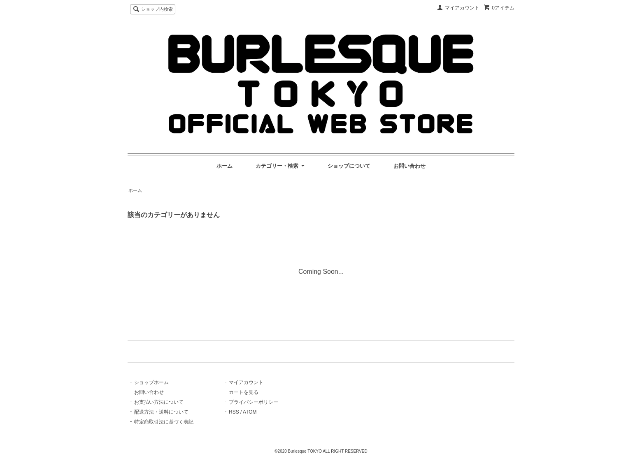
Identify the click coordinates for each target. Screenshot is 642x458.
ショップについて (349, 166)
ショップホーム (151, 382)
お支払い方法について (159, 402)
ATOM (250, 412)
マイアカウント (462, 8)
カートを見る (243, 392)
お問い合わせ (409, 166)
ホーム (224, 166)
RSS (234, 412)
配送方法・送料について (161, 412)
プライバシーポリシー (253, 402)
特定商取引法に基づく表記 (163, 422)
